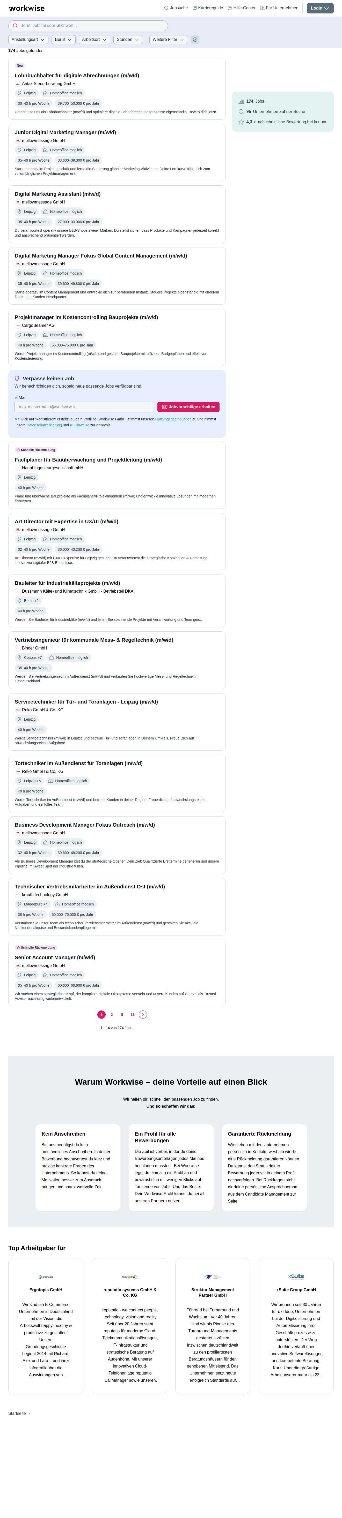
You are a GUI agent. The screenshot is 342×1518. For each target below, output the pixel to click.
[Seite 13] (132, 1014)
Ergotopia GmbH (46, 1290)
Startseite (17, 1413)
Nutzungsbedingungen (173, 419)
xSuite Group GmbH (296, 1290)
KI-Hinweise (79, 425)
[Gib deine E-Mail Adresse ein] (84, 407)
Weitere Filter (169, 39)
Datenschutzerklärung (44, 425)
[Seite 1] (101, 1014)
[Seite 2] (112, 1014)
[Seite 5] (122, 1014)
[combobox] (88, 26)
